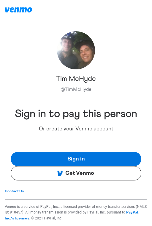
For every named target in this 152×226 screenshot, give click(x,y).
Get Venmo (75, 173)
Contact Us (14, 191)
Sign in (76, 159)
